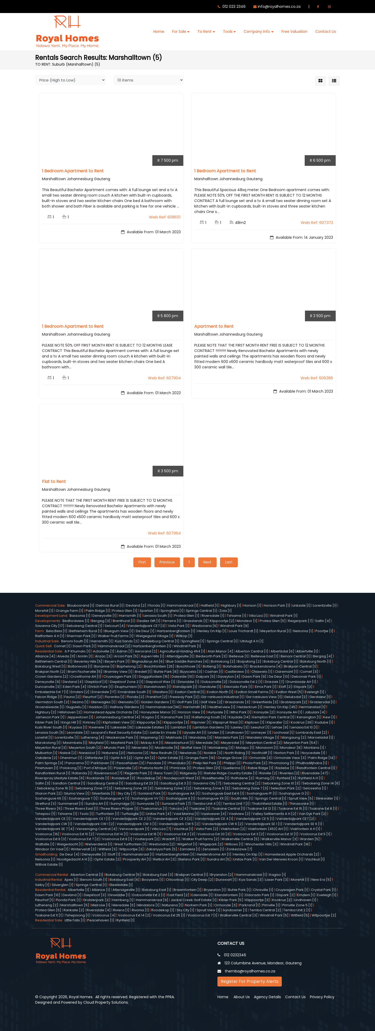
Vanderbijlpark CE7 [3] (146, 625)
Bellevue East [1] (264, 656)
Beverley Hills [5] (88, 661)
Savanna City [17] (49, 625)
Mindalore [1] (149, 904)
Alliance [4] (45, 656)
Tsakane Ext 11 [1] (49, 915)
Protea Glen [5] (273, 620)
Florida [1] (156, 605)
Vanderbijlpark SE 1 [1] (263, 823)
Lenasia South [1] (157, 615)
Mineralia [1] (142, 747)
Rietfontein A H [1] (49, 635)
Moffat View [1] (194, 747)
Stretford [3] (45, 803)
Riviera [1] (121, 910)
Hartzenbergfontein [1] (176, 630)
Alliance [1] (101, 889)
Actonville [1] (103, 651)
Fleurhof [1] (44, 899)
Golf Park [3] (187, 701)
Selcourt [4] (115, 625)
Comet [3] (309, 671)
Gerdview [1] (320, 696)
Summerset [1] (70, 803)
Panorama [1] (77, 762)
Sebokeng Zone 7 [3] (250, 788)
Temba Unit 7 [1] (236, 803)
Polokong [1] (71, 767)
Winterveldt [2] (83, 849)
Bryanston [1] (215, 889)
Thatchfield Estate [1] (269, 803)
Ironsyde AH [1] (289, 711)
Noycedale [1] (313, 752)
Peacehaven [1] (100, 920)
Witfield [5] (300, 915)
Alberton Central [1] (251, 651)
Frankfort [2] (157, 696)
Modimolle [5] (167, 747)
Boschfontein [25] (159, 666)
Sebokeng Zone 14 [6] (321, 783)
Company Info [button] (257, 31)
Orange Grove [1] (232, 757)
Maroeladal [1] (320, 737)
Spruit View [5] (301, 798)
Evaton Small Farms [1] (254, 691)
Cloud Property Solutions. (106, 1002)
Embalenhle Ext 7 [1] (51, 691)
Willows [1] (234, 843)
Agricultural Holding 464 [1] (182, 651)
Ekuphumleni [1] (128, 686)
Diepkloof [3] (96, 681)
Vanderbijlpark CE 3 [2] (172, 818)
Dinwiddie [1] (188, 681)
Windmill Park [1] (284, 615)
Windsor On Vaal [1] (51, 849)
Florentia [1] (114, 696)
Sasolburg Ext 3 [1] (175, 783)
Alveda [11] (66, 656)
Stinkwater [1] (327, 798)
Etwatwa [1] (163, 691)
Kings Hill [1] (71, 722)
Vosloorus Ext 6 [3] (50, 839)
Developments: (49, 620)
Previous (167, 562)
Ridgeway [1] (191, 772)
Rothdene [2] (242, 778)
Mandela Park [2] (229, 737)
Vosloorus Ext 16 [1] (145, 833)
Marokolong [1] (48, 742)
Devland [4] (73, 681)
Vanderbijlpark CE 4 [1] (214, 818)
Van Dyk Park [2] (313, 813)
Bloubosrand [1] (80, 605)
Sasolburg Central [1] (105, 783)
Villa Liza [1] (258, 615)
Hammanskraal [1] (182, 605)
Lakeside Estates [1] (152, 727)
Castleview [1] (237, 671)
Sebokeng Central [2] (241, 783)
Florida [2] (135, 696)
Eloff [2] (285, 686)
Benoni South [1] (74, 640)
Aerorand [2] (146, 651)
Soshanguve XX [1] (213, 798)
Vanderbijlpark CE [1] (53, 818)
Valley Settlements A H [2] (274, 813)
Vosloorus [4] (104, 915)
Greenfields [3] (265, 701)
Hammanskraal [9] (152, 899)
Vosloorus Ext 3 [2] (248, 833)
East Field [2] (178, 894)
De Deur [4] (69, 854)
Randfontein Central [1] (316, 767)
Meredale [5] (124, 904)
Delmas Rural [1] (110, 605)
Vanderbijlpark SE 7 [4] (54, 828)
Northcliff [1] (262, 752)
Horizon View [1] (191, 711)
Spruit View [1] (208, 910)
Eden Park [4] (74, 686)
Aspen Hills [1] (152, 656)
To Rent (204, 31)
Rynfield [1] (125, 920)
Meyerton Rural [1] (275, 630)
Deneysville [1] (104, 615)
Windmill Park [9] (234, 625)
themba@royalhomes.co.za (250, 970)
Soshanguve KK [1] (50, 798)
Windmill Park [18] (295, 843)
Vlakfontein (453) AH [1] (268, 828)
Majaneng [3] (152, 737)
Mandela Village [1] (263, 737)
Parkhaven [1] (102, 762)
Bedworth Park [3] (211, 656)
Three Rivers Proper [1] (119, 808)
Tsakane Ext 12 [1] (261, 808)
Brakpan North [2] (50, 671)
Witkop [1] (184, 635)
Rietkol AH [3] (164, 859)
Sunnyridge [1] (122, 803)
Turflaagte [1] (132, 813)
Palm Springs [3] (49, 762)
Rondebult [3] (123, 778)
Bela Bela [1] (56, 630)
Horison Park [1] (277, 605)
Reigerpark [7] (300, 620)
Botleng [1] (212, 666)
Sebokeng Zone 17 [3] (93, 788)
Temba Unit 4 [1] (207, 803)
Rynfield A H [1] (310, 778)
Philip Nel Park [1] (207, 762)
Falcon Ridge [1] (48, 696)
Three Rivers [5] (48, 808)
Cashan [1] (214, 671)
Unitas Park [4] (158, 813)
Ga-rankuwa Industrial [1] (222, 696)
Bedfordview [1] (76, 620)
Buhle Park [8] (166, 671)
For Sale (179, 31)
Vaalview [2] (239, 813)
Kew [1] (329, 717)
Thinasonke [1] (301, 803)
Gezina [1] (80, 701)
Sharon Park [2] (48, 793)
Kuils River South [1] (51, 727)
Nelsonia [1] (303, 630)
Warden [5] (310, 839)
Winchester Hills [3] (261, 843)
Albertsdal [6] (282, 651)
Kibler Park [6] (47, 722)
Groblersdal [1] (322, 701)
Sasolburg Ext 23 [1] (142, 783)
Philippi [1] (232, 762)
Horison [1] (252, 605)
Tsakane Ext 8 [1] (323, 808)
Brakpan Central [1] (300, 666)
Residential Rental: (51, 889)
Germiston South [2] (52, 701)
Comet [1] (62, 646)
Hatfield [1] (210, 605)
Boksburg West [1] (50, 666)
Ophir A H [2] (121, 757)
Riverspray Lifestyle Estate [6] (59, 778)
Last (229, 562)
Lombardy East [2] (311, 732)
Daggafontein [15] (154, 676)
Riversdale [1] (213, 615)
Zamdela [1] (189, 849)
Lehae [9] (280, 727)
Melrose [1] (100, 904)
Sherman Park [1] (81, 635)
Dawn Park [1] (84, 646)
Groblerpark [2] (293, 701)
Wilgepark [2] (211, 843)
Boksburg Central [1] (281, 661)
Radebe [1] (285, 767)
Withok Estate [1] (49, 864)
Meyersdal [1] (232, 742)
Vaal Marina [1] (186, 813)
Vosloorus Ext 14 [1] (112, 833)
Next (207, 562)
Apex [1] (71, 879)
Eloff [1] (114, 854)
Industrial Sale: (48, 640)
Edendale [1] (202, 894)
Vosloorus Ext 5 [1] (315, 833)
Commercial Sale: (51, 605)
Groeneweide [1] (49, 707)
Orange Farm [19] (200, 757)
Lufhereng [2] (46, 904)
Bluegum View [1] (119, 630)
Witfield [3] (107, 849)
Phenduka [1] (179, 762)
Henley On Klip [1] (212, 630)
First (142, 562)
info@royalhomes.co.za (279, 6)
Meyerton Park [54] (300, 742)
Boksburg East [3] (158, 874)
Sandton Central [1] (69, 783)
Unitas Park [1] (245, 859)
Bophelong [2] (129, 666)
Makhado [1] (176, 737)
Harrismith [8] (194, 707)
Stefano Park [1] (191, 859)
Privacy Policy (322, 996)
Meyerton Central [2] (264, 742)
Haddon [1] (98, 707)
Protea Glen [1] (124, 610)
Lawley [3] (240, 727)
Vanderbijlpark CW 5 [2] (179, 823)
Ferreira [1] (172, 620)
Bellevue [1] (239, 656)
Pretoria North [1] (154, 767)
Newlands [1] (191, 752)
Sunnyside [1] (148, 803)
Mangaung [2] (294, 737)
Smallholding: (47, 854)
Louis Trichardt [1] (243, 630)
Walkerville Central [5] (240, 839)
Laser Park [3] (277, 879)
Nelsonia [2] (138, 752)
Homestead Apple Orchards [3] (111, 711)
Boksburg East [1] (156, 889)
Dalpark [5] (205, 676)
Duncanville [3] (48, 686)
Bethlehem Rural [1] (85, 630)
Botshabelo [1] (235, 666)
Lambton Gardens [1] (211, 727)
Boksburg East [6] (125, 879)
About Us (242, 996)
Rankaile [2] (74, 910)
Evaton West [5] (289, 691)
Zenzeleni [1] (213, 849)
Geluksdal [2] (295, 696)
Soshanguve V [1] (114, 798)
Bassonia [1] (80, 615)
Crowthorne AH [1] (85, 676)
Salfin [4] (322, 620)
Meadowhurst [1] (179, 742)
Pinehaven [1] (46, 767)
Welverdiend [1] (98, 843)
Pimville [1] (271, 904)
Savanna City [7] (207, 783)
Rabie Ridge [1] (260, 767)
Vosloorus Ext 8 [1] (117, 839)
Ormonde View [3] (290, 757)
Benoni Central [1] (296, 656)
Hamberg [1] (123, 899)
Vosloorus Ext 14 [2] (134, 915)
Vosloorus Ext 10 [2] (78, 833)
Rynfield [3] (286, 778)
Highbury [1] (231, 605)
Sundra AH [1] (96, 803)
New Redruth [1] (164, 752)
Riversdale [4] (98, 910)
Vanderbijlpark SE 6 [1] (303, 823)
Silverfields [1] (103, 793)
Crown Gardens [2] (51, 676)
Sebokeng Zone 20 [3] (134, 788)
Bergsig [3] (100, 620)
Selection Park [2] (286, 788)
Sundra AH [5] (219, 859)
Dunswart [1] (226, 879)
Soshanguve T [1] (83, 798)
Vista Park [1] (179, 625)
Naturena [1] (172, 904)
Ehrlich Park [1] (101, 686)
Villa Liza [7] (161, 828)
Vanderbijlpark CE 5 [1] (255, 818)
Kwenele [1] (99, 727)
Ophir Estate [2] (107, 859)
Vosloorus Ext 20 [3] (214, 833)
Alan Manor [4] (220, 651)
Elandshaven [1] (157, 686)
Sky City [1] (185, 910)
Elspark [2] (286, 894)
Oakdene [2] (46, 757)
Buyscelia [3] (191, 671)
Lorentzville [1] (325, 605)
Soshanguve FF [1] (262, 793)
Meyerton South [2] (85, 747)
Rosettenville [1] (215, 778)
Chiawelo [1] (261, 671)
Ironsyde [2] (264, 711)
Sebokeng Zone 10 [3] (281, 783)
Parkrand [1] (249, 904)
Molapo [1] (245, 747)
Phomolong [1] (281, 762)
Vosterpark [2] (147, 839)
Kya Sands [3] (251, 879)
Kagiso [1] (150, 717)
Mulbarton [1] (46, 752)
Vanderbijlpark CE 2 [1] (132, 818)
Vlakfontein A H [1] (305, 828)
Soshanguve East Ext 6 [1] (223, 793)
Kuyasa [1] (78, 727)
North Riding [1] (237, 752)
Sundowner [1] (235, 910)
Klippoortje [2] (222, 620)
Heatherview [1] (222, 707)
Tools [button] (228, 31)
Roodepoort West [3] (182, 778)
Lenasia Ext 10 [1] (304, 727)
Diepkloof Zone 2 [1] (126, 681)
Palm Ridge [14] (321, 757)
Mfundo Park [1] (117, 747)
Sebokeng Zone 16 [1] (55, 788)
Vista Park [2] (207, 828)
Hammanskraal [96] (163, 707)
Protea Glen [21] (206, 767)
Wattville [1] (44, 843)
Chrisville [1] (263, 889)
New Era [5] (321, 879)
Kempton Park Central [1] (273, 717)
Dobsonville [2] (214, 681)
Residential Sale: (50, 651)
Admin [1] (125, 651)
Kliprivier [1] (201, 722)
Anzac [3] (103, 656)
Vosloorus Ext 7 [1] (202, 915)
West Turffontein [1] (130, 843)
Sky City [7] (126, 793)
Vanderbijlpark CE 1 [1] (91, 818)
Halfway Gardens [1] (127, 707)
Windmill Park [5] (274, 915)
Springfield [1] (172, 610)
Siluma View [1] (77, 793)
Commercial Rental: (52, 874)
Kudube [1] (324, 722)
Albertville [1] (307, 651)
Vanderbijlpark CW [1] (53, 823)
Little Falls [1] (75, 920)
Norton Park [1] (286, 752)
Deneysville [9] (47, 681)
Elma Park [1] (266, 686)
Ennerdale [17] (104, 691)
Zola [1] (225, 610)
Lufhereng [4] (92, 737)
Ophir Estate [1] (170, 757)
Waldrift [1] (171, 839)
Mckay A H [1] (152, 742)
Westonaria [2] (162, 843)
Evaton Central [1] (190, 691)
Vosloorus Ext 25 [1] (169, 915)
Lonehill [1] (44, 737)
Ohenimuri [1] (71, 757)
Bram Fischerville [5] (85, 671)
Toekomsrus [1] (154, 808)
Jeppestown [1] (80, 717)
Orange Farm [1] (69, 610)
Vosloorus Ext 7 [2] (84, 839)
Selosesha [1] (314, 788)
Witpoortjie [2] (324, 915)
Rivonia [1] (140, 910)
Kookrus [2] (282, 899)
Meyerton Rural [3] (51, 747)
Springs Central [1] (201, 610)
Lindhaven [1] (238, 732)
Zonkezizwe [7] (239, 849)
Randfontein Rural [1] (52, 772)
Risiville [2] (268, 772)
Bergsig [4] (322, 656)
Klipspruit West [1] (228, 722)
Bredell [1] (143, 671)
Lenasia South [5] (50, 732)
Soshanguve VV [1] (148, 798)
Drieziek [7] (274, 681)
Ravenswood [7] (108, 772)
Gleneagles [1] (103, 701)
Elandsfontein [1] (229, 894)
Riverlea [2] (289, 772)
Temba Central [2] (265, 910)
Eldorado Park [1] (238, 686)
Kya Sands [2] (127, 640)
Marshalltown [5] (74, 904)
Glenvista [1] (128, 701)
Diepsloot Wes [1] (160, 681)
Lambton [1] (181, 727)
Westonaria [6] (205, 625)
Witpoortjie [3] (131, 849)
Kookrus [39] (302, 722)
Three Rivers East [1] (81, 808)
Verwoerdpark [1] (134, 828)
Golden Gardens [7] (158, 701)
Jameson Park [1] (50, 717)
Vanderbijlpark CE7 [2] (295, 818)
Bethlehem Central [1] (53, 661)
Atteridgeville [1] (180, 656)
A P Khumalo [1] (78, 651)
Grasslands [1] (195, 620)
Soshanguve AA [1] (184, 793)
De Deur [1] (145, 630)
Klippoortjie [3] (176, 722)
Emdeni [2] (80, 691)
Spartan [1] (149, 610)
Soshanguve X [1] (180, 798)
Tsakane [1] (200, 808)
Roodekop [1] (162, 910)
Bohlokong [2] (223, 661)
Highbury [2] (45, 711)
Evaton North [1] (220, 691)
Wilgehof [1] (187, 843)
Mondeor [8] (291, 747)
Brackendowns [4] (266, 666)
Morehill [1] (44, 610)
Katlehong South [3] (209, 717)
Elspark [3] (303, 686)
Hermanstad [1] (312, 707)
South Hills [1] (242, 798)
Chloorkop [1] (177, 879)
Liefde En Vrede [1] (165, 732)
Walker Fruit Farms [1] (116, 635)
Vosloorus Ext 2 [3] (179, 833)
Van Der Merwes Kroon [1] (281, 859)
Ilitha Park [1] (241, 711)
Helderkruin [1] (250, 707)
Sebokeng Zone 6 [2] (212, 788)
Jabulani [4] (315, 711)
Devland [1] (72, 894)
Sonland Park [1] (152, 793)
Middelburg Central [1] (160, 640)
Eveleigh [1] (314, 691)
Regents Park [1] (138, 772)
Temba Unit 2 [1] (296, 910)
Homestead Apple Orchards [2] (292, 854)
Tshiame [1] (236, 615)
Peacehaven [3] (131, 762)
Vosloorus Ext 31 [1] (282, 833)
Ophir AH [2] (144, 757)
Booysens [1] (153, 879)
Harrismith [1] (130, 615)
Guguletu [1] (76, 707)
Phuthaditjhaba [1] (311, 762)
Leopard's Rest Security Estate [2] (119, 732)
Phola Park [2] (255, 762)
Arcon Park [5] (126, 656)
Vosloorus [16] (47, 833)
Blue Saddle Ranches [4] (187, 661)
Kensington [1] (309, 717)
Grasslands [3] (237, 701)
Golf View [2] (211, 701)
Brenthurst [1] (124, 620)
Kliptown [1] (254, 722)
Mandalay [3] (201, 737)
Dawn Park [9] (254, 676)
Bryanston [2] (221, 874)
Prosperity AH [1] (137, 859)
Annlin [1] (85, 656)
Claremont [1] (286, 671)
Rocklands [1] (98, 778)
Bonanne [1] (104, 666)
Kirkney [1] (92, 722)
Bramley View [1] (118, 671)
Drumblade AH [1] (301, 681)
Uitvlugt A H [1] (252, 640)
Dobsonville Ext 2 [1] (246, 681)
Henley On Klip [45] (280, 707)
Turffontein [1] (107, 813)
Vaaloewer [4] (213, 813)
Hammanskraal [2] (114, 646)
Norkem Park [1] (198, 904)
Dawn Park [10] (47, 894)
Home (158, 31)
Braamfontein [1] (187, 889)
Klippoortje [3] (257, 899)
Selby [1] (42, 884)
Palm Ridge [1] (98, 610)
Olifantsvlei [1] (96, 757)
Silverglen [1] (62, 884)
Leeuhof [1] (260, 727)
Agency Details (267, 996)
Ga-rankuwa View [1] (264, 696)
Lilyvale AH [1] (195, 732)
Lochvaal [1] (284, 732)
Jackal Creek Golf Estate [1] (194, 899)
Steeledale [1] (121, 884)
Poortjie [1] (324, 630)
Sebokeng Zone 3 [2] (173, 788)
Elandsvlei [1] (210, 686)
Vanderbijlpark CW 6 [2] (222, 823)
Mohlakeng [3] (221, 747)
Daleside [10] (183, 676)
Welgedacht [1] (70, 843)
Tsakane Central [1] (228, 808)
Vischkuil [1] (183, 828)
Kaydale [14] (239, 717)
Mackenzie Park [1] (122, 737)
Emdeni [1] (306, 894)
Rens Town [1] (166, 772)
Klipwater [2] (278, 722)
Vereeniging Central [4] (96, 828)
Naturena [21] (113, 752)
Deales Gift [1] (148, 620)
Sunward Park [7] (176, 803)
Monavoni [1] (267, 747)
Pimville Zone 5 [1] (297, 904)
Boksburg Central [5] (123, 874)
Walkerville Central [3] (239, 915)
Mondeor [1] (247, 620)
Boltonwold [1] (80, 666)
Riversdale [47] (315, 772)
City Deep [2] (202, 879)
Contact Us (325, 31)
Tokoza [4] (178, 808)
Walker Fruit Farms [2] (200, 839)
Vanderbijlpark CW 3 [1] (137, 823)
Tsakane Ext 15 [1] (292, 808)
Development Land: (52, 615)
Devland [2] (136, 605)
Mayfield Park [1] (125, 742)
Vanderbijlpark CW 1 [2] (94, 823)
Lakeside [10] (122, 727)
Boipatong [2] (249, 661)
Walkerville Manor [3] (279, 839)
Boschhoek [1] (189, 666)
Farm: (40, 630)
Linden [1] (216, 732)
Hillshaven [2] (70, 711)
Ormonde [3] (260, 757)
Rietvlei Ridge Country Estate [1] (230, 772)
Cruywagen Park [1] (119, 676)
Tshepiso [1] (45, 813)
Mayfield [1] (99, 742)
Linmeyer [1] (261, 732)
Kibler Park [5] (231, 899)
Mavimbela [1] (75, 742)
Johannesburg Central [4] (118, 717)
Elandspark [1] (185, 686)
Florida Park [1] (68, 899)
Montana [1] (314, 747)
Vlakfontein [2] (233, 828)
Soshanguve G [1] (294, 793)
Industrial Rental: (49, 879)
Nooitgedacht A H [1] (74, 859)
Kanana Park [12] (175, 717)
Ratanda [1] (82, 772)
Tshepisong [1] (77, 915)
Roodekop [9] (149, 778)
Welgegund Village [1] (154, 635)
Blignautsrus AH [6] (148, 661)
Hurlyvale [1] (218, 711)
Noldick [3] (213, 752)
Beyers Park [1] (117, 661)
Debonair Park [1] (306, 676)
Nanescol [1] (89, 752)
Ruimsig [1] (265, 778)
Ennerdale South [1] (134, 691)
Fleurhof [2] (93, 696)
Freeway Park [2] (184, 696)
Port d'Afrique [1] (98, 767)
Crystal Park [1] (323, 889)
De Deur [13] (279, 676)
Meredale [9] (207, 742)
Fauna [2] (72, 696)
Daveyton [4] (229, 676)
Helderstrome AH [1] (214, 854)
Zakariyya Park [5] (161, 849)
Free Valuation (295, 31)
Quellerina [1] (234, 767)
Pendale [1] (156, 762)
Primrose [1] (181, 767)
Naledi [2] (68, 752)
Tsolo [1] (87, 813)
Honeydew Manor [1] (158, 711)
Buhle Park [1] (239, 889)
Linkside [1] (301, 605)
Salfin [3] (42, 783)
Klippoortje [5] (149, 722)
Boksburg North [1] (315, 661)
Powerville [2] (126, 767)
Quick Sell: (44, 646)
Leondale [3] (78, 732)
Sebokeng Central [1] (84, 625)
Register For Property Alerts (249, 981)
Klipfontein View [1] (119, 722)
